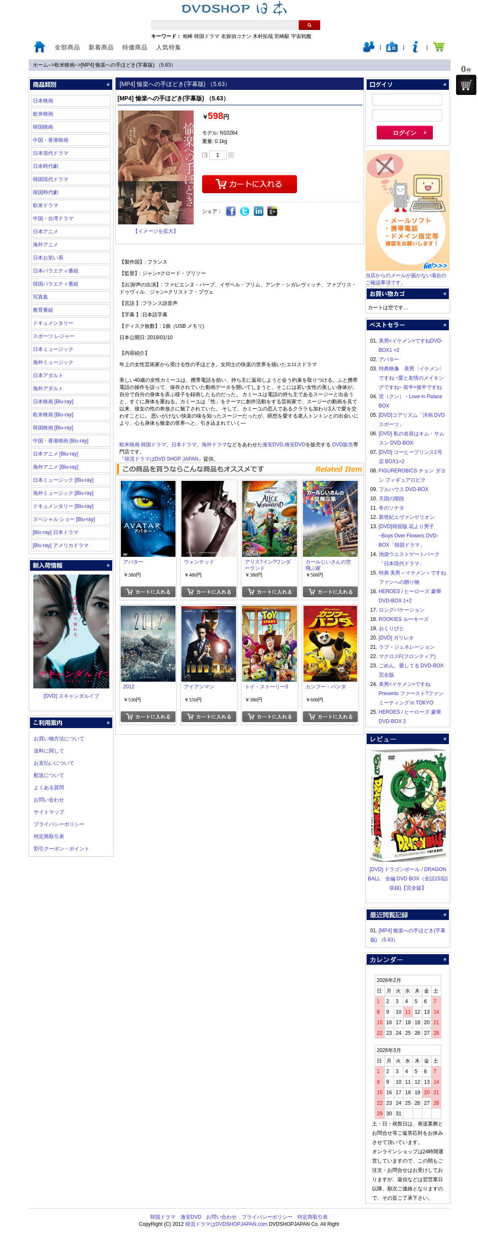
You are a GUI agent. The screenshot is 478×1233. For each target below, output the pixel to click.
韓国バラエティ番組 (55, 284)
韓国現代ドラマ (50, 179)
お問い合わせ (49, 800)
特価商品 (135, 47)
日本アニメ (45, 232)
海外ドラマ (214, 445)
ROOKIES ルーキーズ (404, 619)
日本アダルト (48, 375)
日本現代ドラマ (50, 153)
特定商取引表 (49, 836)
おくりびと (391, 628)
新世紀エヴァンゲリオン (407, 517)
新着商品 (101, 47)
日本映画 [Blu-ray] (53, 402)
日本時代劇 (45, 166)
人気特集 (168, 47)
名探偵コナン (236, 36)
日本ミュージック (53, 349)
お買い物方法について (59, 739)
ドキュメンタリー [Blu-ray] (63, 506)
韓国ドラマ (206, 36)
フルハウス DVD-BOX (404, 489)
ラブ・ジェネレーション (407, 647)
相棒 (188, 36)
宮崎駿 (281, 36)
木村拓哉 (263, 36)
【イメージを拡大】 (155, 231)
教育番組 (43, 310)
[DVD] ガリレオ (396, 638)
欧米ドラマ (45, 205)
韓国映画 (43, 127)
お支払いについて (54, 763)
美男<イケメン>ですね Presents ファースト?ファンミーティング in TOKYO (411, 693)
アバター (389, 359)
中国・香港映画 (50, 140)
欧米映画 (64, 65)
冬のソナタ (391, 508)
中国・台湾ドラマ (53, 218)
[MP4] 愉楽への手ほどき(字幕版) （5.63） (128, 65)
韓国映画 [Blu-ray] (53, 428)
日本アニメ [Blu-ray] (55, 454)
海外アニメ (45, 245)
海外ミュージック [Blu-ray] (63, 493)
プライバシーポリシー (59, 824)
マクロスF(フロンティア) (407, 656)
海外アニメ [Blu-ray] (55, 467)
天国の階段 (391, 499)
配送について (49, 775)
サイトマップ (49, 812)
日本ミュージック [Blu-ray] (63, 480)
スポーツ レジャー (54, 336)
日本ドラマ (184, 445)
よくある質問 (49, 788)
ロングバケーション (401, 610)
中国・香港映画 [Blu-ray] (61, 441)
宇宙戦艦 (301, 36)
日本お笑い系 (48, 258)
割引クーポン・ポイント (61, 849)
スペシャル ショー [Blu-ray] (64, 519)
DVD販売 (342, 445)
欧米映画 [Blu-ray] (53, 415)
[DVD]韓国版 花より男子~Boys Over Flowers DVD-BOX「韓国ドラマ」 (408, 535)
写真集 (40, 297)
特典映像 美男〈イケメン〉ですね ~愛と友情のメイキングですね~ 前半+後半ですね (412, 378)
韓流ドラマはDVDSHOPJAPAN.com (226, 1224)
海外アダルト (48, 388)
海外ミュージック (53, 362)
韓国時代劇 (45, 192)
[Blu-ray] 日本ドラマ (55, 532)
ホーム (40, 65)
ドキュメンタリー (53, 323)
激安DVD (272, 445)
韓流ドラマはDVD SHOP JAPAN (161, 459)
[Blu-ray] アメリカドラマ (61, 545)
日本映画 (43, 101)
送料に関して (49, 751)
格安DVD (295, 445)
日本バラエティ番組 (55, 271)
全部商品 (67, 47)
